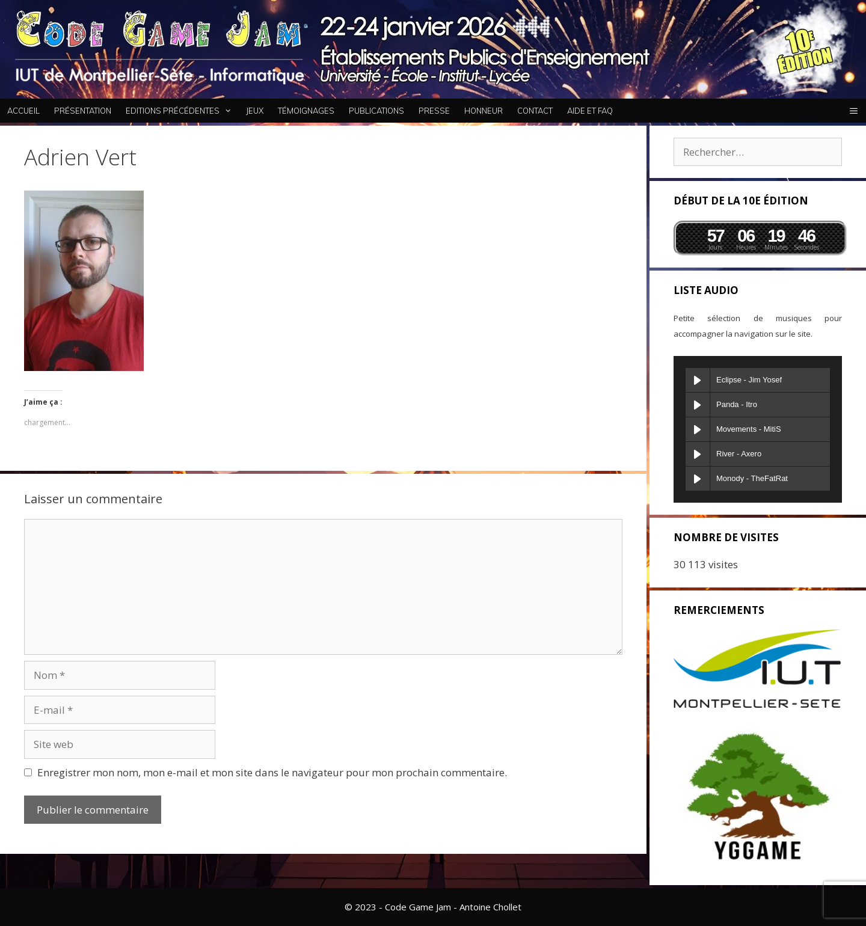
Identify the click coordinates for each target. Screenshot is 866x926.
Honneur (483, 110)
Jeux (254, 110)
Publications (376, 110)
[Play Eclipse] (698, 380)
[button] (853, 111)
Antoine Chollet (490, 907)
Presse (434, 110)
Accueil (23, 110)
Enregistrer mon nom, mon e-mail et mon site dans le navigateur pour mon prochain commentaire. (272, 772)
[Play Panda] (698, 405)
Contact (535, 110)
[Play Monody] (698, 479)
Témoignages (306, 110)
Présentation (82, 110)
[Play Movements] (698, 429)
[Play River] (698, 454)
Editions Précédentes (182, 111)
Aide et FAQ (590, 110)
